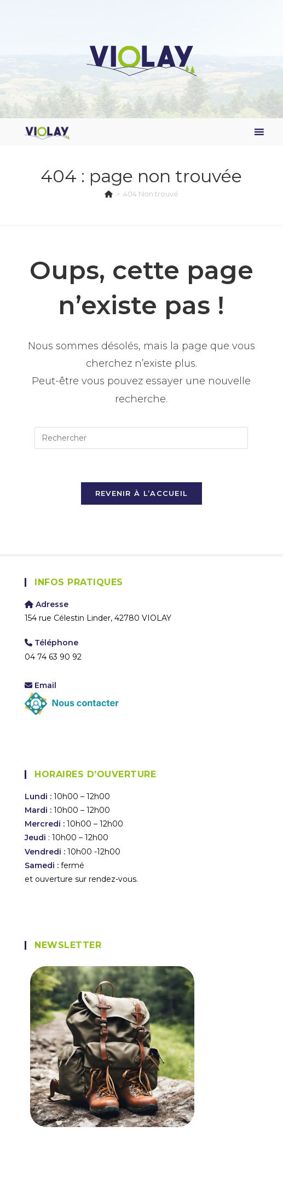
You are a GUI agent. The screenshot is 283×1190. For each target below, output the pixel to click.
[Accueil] (109, 193)
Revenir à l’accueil (141, 493)
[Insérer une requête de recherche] (141, 438)
